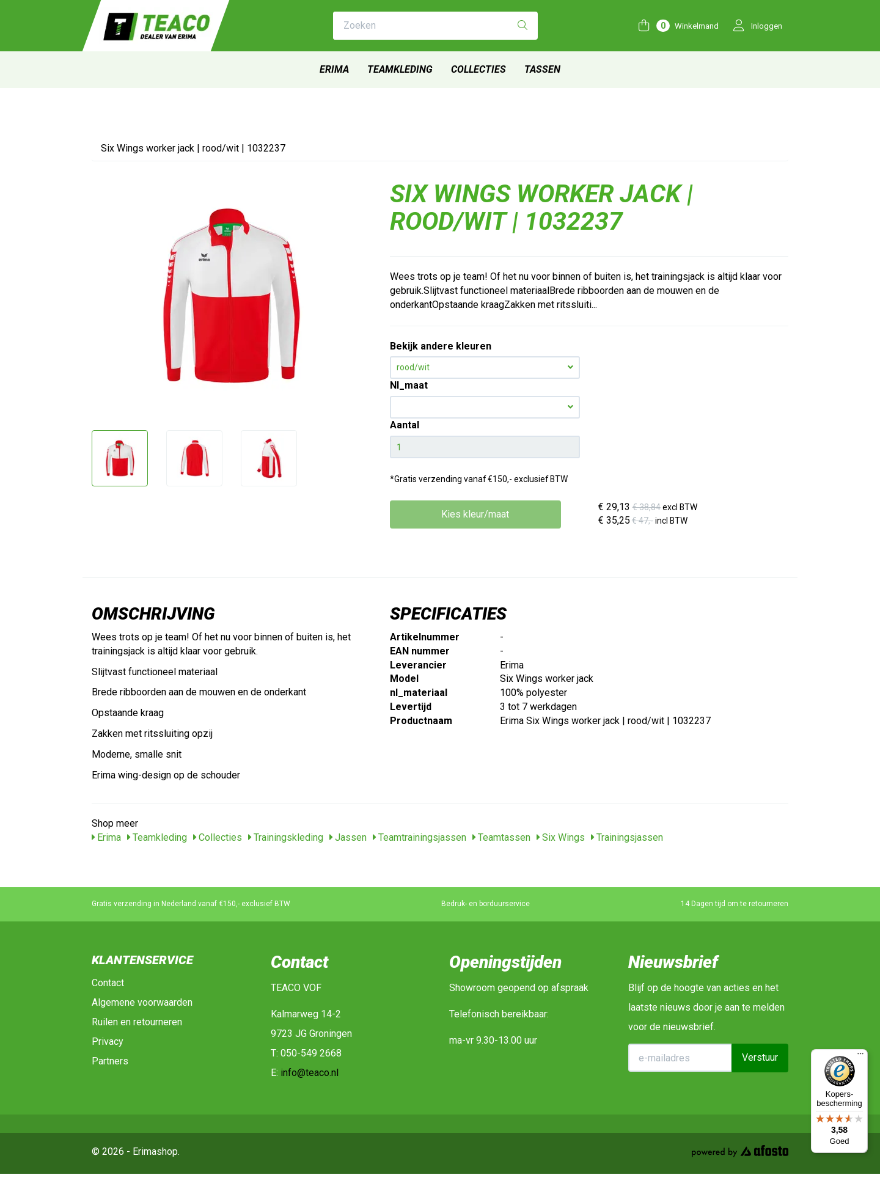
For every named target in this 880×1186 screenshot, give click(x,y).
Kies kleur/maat (475, 514)
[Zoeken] (522, 26)
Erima (334, 69)
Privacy (107, 1041)
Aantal (404, 425)
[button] (485, 407)
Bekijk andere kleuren (440, 346)
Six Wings (561, 837)
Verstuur (760, 1057)
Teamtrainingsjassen (419, 837)
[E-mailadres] (680, 1058)
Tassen (542, 69)
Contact (108, 983)
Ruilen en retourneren (137, 1022)
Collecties (478, 69)
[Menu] (860, 1056)
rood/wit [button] (485, 367)
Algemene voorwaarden (142, 1002)
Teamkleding (400, 69)
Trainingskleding (285, 837)
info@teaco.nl (309, 1072)
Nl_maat (409, 385)
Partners (110, 1061)
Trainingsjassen (627, 837)
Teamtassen (501, 837)
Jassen (348, 837)
